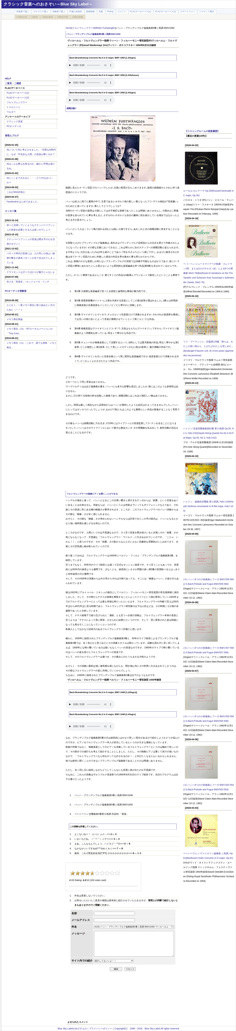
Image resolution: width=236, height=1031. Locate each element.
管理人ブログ (12, 135)
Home (69, 28)
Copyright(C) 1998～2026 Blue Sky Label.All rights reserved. (147, 1028)
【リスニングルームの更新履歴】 (202, 131)
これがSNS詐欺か (16, 192)
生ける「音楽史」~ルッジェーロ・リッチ (28, 281)
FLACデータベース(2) (18, 97)
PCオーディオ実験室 (15, 291)
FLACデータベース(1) (18, 93)
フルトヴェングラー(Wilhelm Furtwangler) (94, 28)
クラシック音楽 (15, 121)
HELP (8, 78)
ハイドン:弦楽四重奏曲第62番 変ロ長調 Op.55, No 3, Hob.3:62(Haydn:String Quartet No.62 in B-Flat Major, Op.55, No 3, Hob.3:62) (208, 433)
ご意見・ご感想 (13, 83)
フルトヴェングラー (17, 102)
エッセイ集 (10, 211)
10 (117, 873)
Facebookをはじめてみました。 (23, 201)
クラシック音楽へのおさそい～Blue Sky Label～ (48, 4)
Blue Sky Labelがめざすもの (72, 1028)
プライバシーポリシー (100, 1028)
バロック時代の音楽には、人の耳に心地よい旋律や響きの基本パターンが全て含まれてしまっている (31, 258)
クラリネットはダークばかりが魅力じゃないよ (31, 272)
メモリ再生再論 (15, 319)
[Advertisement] (31, 46)
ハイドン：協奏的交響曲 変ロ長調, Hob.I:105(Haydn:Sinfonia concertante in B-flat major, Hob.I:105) (208, 506)
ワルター (11, 112)
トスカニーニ (13, 107)
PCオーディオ (14, 126)
